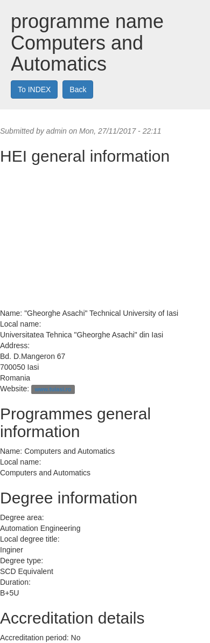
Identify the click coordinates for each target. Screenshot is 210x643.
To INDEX (34, 89)
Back (77, 89)
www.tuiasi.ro (52, 389)
